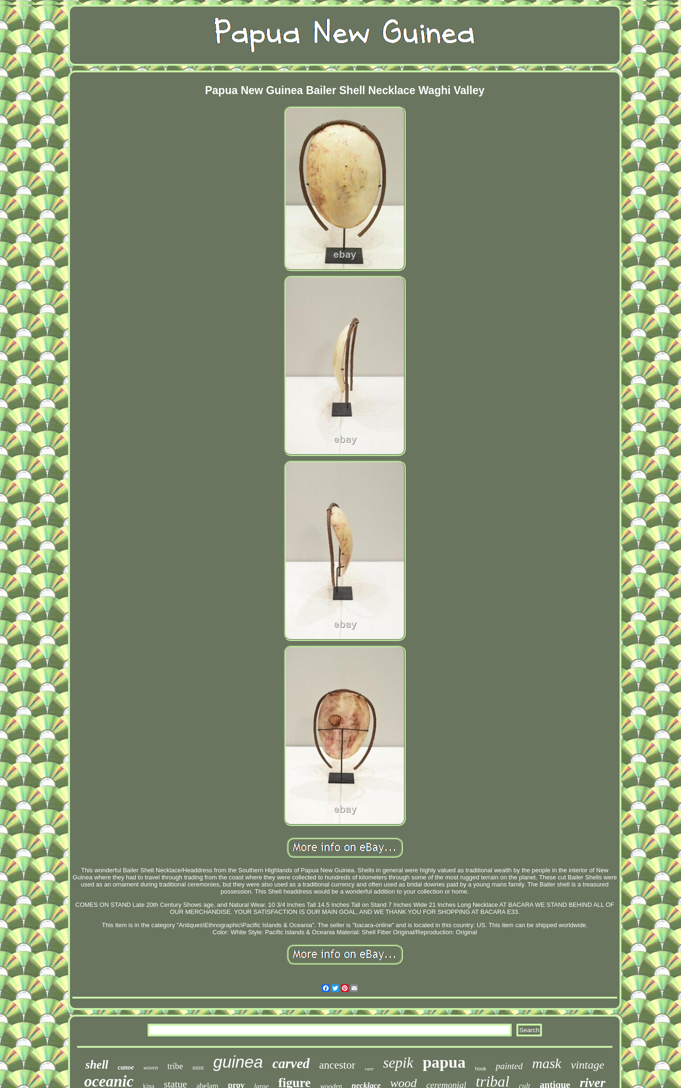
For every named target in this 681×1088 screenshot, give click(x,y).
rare (369, 1068)
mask (546, 1063)
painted (509, 1066)
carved (291, 1063)
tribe (175, 1066)
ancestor (337, 1065)
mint (198, 1067)
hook (480, 1068)
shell (96, 1064)
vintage (587, 1065)
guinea (238, 1062)
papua (444, 1062)
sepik (398, 1062)
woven (150, 1067)
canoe (126, 1067)
